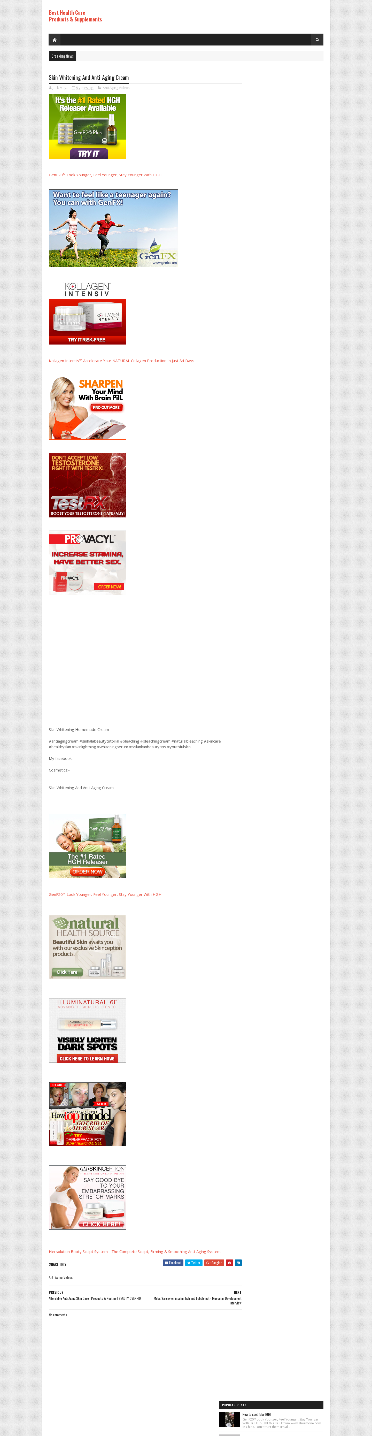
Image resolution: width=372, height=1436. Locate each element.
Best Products (254, 432)
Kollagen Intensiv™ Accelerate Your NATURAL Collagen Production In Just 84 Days (121, 360)
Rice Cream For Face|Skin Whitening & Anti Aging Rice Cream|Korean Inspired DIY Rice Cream (292, 171)
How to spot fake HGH (278, 86)
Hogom (147, 1429)
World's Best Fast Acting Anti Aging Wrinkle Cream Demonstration (292, 293)
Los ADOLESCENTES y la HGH (282, 199)
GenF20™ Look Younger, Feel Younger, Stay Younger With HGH (105, 175)
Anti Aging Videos (116, 88)
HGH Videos (252, 441)
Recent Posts (261, 382)
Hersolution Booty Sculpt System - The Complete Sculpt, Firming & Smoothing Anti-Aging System (135, 1251)
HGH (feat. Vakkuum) (277, 112)
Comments (302, 382)
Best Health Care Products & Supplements (75, 16)
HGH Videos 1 (253, 449)
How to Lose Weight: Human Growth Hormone (293, 139)
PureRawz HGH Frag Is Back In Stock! (288, 322)
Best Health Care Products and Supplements (93, 1429)
